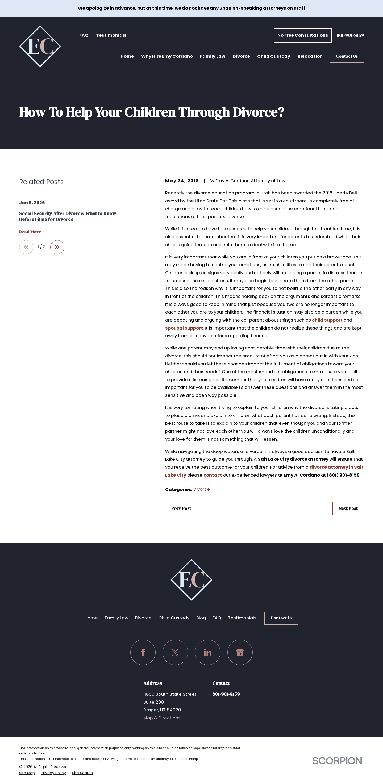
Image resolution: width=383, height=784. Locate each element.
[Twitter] (175, 652)
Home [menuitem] (127, 56)
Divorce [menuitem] (241, 56)
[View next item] (57, 247)
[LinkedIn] (207, 652)
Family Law (116, 618)
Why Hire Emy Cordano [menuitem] (167, 56)
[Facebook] (143, 652)
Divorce (201, 489)
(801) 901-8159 (343, 475)
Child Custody (174, 618)
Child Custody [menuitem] (273, 56)
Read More (30, 232)
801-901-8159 (350, 35)
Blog (201, 618)
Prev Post (181, 508)
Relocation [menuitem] (310, 56)
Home (91, 618)
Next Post (348, 508)
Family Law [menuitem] (212, 56)
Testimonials (111, 35)
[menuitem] (27, 773)
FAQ (83, 35)
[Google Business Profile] (240, 652)
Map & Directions (162, 718)
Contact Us (347, 56)
